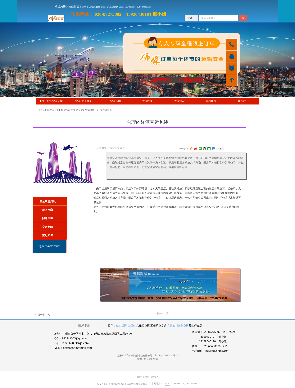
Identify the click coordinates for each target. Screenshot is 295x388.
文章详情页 (106, 110)
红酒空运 (133, 325)
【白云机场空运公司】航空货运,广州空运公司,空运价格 (66, 110)
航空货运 (121, 325)
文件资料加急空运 (178, 325)
